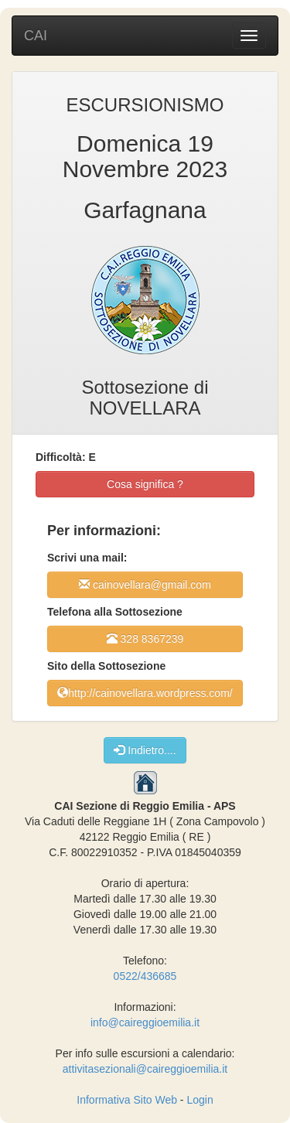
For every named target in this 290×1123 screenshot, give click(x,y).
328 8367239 (145, 638)
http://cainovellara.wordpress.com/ (144, 692)
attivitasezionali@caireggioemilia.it (145, 1069)
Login (199, 1100)
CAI (35, 35)
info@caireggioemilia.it (145, 1022)
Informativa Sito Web (127, 1100)
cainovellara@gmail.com (145, 584)
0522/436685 (145, 976)
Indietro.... (145, 749)
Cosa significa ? (145, 484)
